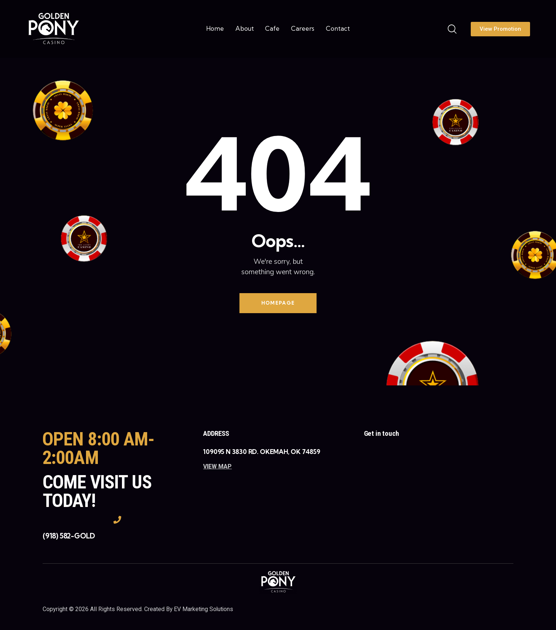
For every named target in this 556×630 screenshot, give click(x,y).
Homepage (278, 303)
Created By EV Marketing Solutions (189, 609)
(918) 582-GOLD (69, 536)
